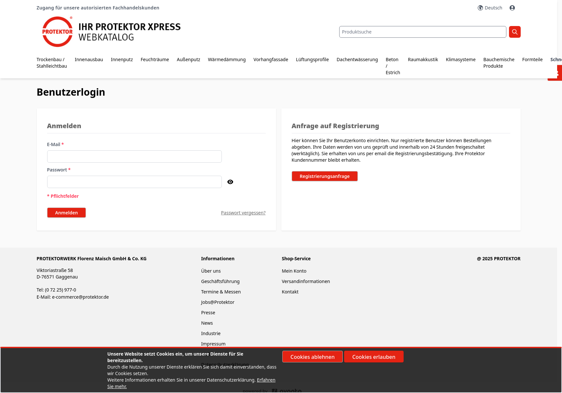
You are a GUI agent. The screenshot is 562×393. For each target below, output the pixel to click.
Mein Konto (294, 271)
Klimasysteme (460, 59)
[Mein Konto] (513, 8)
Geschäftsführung (220, 281)
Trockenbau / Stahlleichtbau (52, 62)
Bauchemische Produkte (499, 62)
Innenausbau (89, 59)
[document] (281, 370)
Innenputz (122, 59)
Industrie (211, 333)
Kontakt (290, 292)
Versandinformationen (306, 281)
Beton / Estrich (393, 65)
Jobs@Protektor (217, 302)
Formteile (532, 59)
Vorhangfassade (271, 59)
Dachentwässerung (357, 59)
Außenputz (188, 59)
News (207, 323)
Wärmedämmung (227, 59)
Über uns (211, 271)
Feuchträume (154, 59)
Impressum (213, 344)
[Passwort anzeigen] (230, 182)
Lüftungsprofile (312, 59)
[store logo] (117, 31)
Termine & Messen (221, 292)
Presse (208, 312)
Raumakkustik (423, 59)
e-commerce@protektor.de (80, 297)
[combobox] (422, 32)
